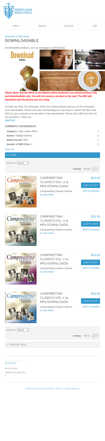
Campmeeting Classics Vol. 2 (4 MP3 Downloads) (54, 259)
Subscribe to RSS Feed (17, 36)
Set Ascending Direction (31, 163)
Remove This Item (98, 131)
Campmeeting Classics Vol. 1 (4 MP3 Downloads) (54, 298)
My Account (11, 368)
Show (87, 169)
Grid (90, 163)
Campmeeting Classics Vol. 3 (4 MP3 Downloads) (54, 220)
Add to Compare (91, 190)
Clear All (9, 149)
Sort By (11, 163)
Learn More (48, 194)
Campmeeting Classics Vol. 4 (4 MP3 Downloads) (54, 182)
